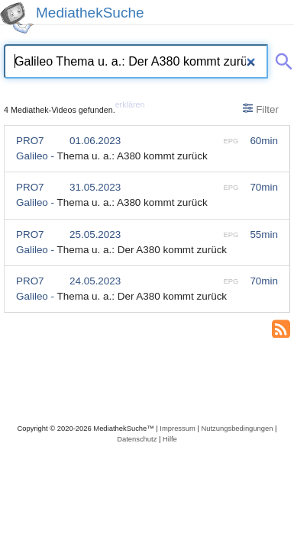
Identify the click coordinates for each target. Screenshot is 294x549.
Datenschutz (137, 439)
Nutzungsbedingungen (237, 428)
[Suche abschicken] (281, 59)
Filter (261, 109)
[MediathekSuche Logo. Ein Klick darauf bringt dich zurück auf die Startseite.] (17, 18)
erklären (130, 104)
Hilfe (170, 439)
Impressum (177, 428)
